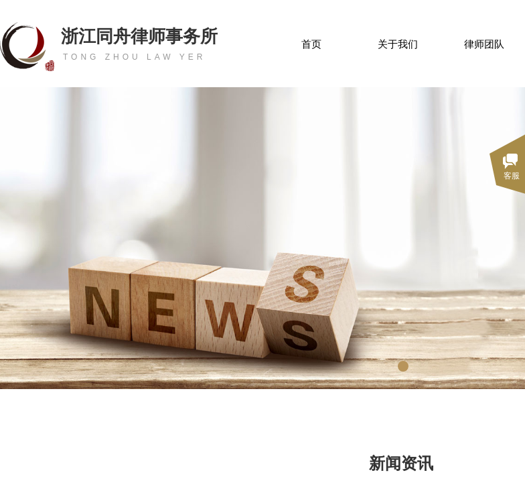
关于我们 (398, 44)
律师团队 (484, 44)
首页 (311, 44)
